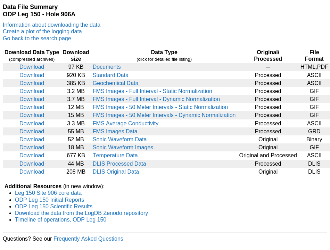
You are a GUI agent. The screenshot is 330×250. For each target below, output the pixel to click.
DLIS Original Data (116, 172)
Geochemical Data (116, 83)
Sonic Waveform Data (120, 139)
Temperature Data (115, 155)
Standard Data (111, 75)
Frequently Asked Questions (88, 239)
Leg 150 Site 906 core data (48, 193)
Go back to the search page (37, 38)
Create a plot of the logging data (42, 31)
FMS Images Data (115, 131)
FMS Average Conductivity (125, 123)
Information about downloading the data (51, 25)
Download (31, 67)
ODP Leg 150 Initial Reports (49, 200)
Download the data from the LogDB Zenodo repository (81, 213)
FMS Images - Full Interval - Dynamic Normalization (156, 99)
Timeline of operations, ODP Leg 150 (60, 220)
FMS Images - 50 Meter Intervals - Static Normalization (160, 107)
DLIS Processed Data (119, 164)
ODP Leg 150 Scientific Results (53, 206)
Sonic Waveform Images (123, 147)
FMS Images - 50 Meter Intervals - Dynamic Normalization (164, 115)
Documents (107, 67)
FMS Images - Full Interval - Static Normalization (152, 91)
